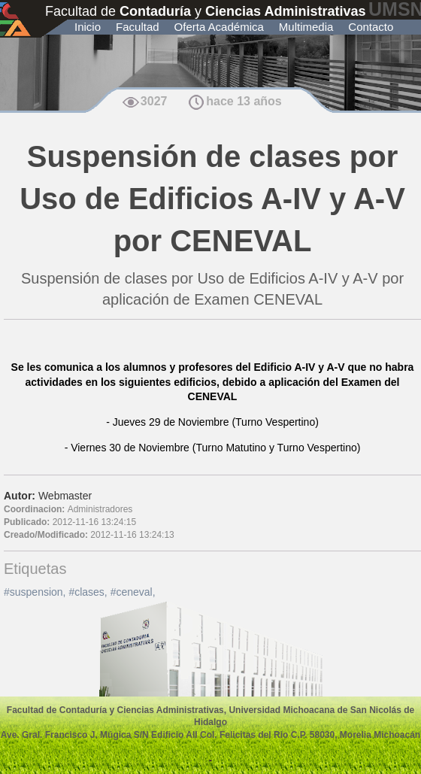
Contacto (370, 26)
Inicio (87, 26)
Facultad (137, 26)
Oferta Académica (219, 26)
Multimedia (306, 26)
